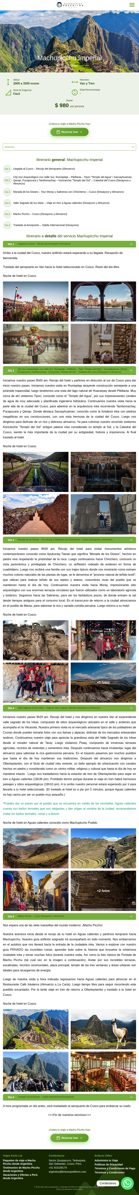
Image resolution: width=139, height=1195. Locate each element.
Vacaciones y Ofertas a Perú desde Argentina (20, 1176)
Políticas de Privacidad (109, 1164)
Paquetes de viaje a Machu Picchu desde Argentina (19, 1162)
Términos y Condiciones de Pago (115, 1168)
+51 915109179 (58, 1167)
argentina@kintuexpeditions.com (67, 1171)
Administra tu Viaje (106, 1160)
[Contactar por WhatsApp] (127, 1183)
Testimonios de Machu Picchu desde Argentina (21, 1169)
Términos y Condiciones (110, 1172)
